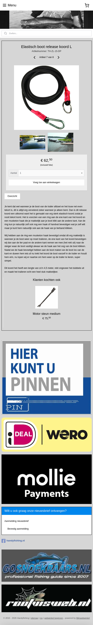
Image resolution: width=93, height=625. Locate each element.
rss (41, 618)
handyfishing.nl (13, 541)
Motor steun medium (46, 314)
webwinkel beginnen (53, 618)
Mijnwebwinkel (83, 618)
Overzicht (12, 196)
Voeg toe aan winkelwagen (46, 182)
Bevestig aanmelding (17, 528)
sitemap (34, 618)
